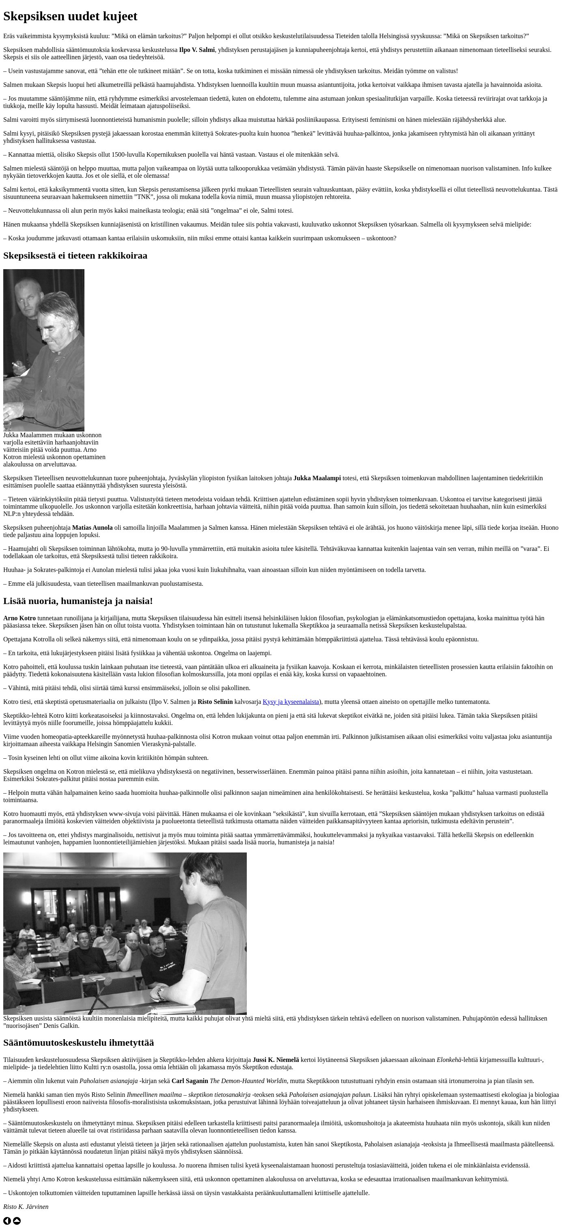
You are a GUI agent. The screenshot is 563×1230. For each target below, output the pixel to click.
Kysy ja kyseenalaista (291, 701)
